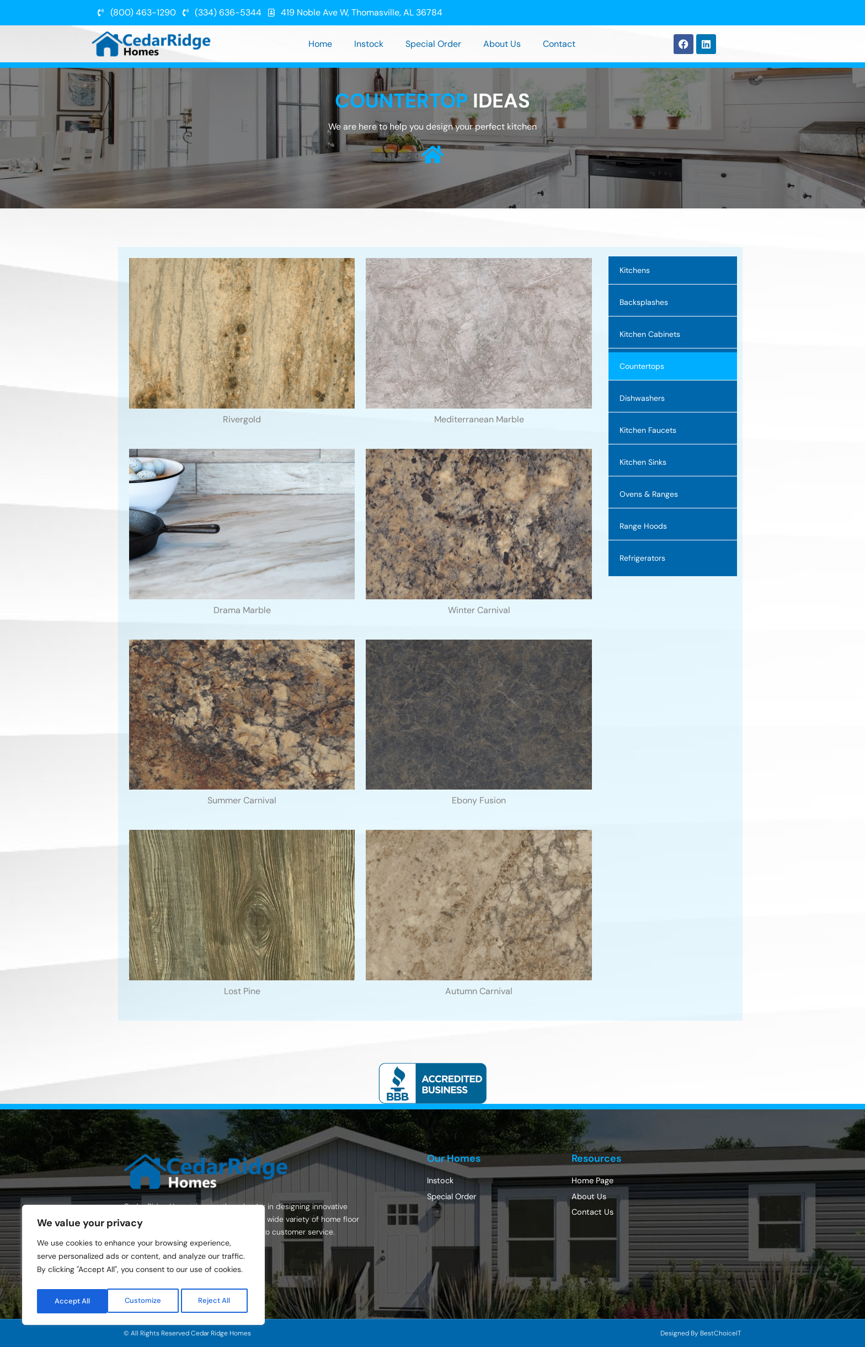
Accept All (215, 1301)
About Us (502, 44)
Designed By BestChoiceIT (700, 1333)
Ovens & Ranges (649, 494)
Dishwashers (642, 398)
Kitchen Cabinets (650, 334)
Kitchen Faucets (648, 430)
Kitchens (635, 270)
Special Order (433, 44)
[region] (143, 1267)
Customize (72, 1301)
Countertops (642, 366)
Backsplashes (644, 302)
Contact (559, 44)
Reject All (145, 1301)
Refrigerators (642, 558)
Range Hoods (643, 526)
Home (320, 44)
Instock (368, 44)
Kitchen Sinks (643, 462)
